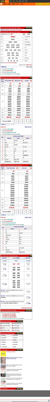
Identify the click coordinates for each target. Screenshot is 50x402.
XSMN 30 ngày (28, 125)
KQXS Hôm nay (40, 4)
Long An (3, 338)
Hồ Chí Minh (8, 78)
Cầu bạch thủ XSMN (11, 130)
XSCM (27, 136)
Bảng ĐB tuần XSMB (6, 328)
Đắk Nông (4, 340)
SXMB (18, 72)
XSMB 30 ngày (29, 62)
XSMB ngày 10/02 (12, 30)
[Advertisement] (24, 15)
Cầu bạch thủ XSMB (11, 70)
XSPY (25, 227)
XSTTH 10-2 (9, 250)
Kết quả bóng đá (16, 328)
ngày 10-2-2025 (9, 254)
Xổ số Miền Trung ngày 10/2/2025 (9, 315)
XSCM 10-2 (26, 159)
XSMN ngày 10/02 (13, 76)
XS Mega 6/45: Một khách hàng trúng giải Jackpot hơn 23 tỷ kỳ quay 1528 (14, 368)
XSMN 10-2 (3, 125)
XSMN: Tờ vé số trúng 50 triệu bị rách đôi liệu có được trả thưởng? (14, 364)
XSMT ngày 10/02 (14, 163)
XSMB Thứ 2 (4, 32)
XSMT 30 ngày (28, 215)
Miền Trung (12, 28)
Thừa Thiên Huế (11, 166)
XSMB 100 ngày (22, 62)
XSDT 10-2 (16, 159)
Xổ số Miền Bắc (4, 30)
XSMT (13, 4)
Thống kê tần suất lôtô (6, 323)
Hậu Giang (15, 335)
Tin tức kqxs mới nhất (10, 350)
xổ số (8, 72)
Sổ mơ (3, 326)
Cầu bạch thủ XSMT (11, 221)
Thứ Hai (15, 254)
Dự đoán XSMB (9, 68)
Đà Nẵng (14, 338)
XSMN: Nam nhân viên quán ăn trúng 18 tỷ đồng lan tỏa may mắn (14, 356)
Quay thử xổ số (16, 326)
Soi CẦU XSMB (18, 28)
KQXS (8, 132)
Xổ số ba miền (5, 308)
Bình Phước (4, 335)
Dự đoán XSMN (9, 129)
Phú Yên (24, 166)
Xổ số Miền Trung (5, 163)
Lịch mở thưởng (16, 323)
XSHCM (9, 136)
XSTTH (12, 227)
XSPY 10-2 (22, 250)
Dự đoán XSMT (9, 219)
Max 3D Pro (15, 342)
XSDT (18, 136)
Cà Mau (27, 78)
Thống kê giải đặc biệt (17, 321)
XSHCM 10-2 (8, 159)
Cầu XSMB (10, 67)
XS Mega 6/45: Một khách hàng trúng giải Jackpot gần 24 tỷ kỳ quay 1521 (14, 382)
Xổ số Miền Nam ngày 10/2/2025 (9, 313)
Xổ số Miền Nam (4, 76)
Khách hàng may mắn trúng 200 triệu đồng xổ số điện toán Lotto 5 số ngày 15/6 (14, 377)
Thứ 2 (2, 78)
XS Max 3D (3, 254)
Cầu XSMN (10, 127)
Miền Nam (8, 28)
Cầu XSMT (10, 217)
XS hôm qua (3, 331)
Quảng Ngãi (15, 340)
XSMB (4, 4)
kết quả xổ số (10, 222)
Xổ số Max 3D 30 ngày (26, 306)
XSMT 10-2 (3, 215)
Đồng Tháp (17, 78)
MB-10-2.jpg (29, 65)
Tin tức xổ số (4, 348)
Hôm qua (47, 4)
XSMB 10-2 (4, 65)
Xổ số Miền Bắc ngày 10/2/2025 (9, 312)
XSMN (9, 4)
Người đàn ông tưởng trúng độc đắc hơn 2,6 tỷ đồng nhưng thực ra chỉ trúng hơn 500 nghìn (14, 373)
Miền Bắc (3, 28)
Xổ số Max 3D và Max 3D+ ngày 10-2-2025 (11, 316)
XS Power (4, 342)
